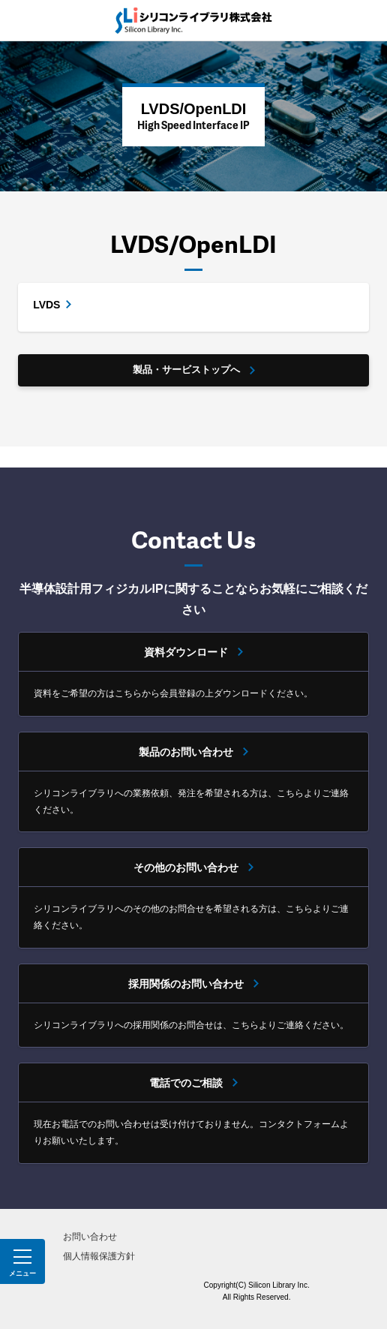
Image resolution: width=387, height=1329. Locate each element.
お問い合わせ (90, 1236)
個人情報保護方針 (99, 1256)
